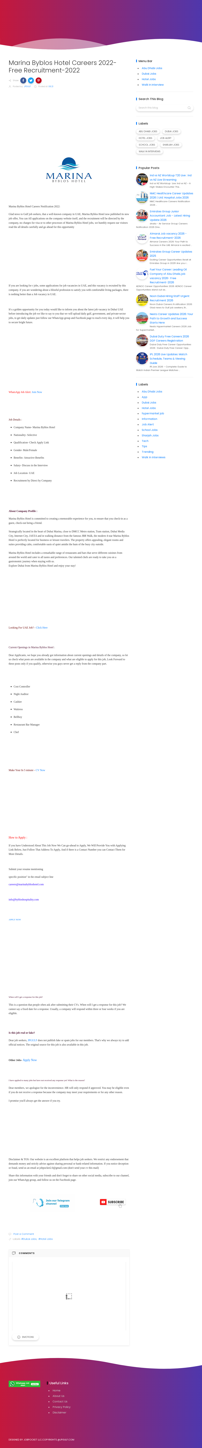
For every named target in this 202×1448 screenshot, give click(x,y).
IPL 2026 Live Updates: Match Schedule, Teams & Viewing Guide (168, 358)
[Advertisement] (69, 116)
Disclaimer (59, 1412)
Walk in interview (153, 85)
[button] (23, 80)
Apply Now (30, 1060)
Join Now (37, 392)
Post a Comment (23, 1234)
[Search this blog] (164, 108)
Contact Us (60, 1401)
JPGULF (32, 1040)
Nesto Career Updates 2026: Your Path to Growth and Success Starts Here (171, 318)
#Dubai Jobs (29, 1239)
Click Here (42, 627)
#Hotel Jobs (45, 1239)
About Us (58, 1396)
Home (56, 1390)
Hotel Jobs (149, 79)
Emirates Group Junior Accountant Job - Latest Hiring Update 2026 (170, 216)
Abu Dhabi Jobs (152, 68)
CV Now (41, 770)
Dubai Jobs (149, 74)
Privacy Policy (62, 1407)
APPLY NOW (15, 919)
